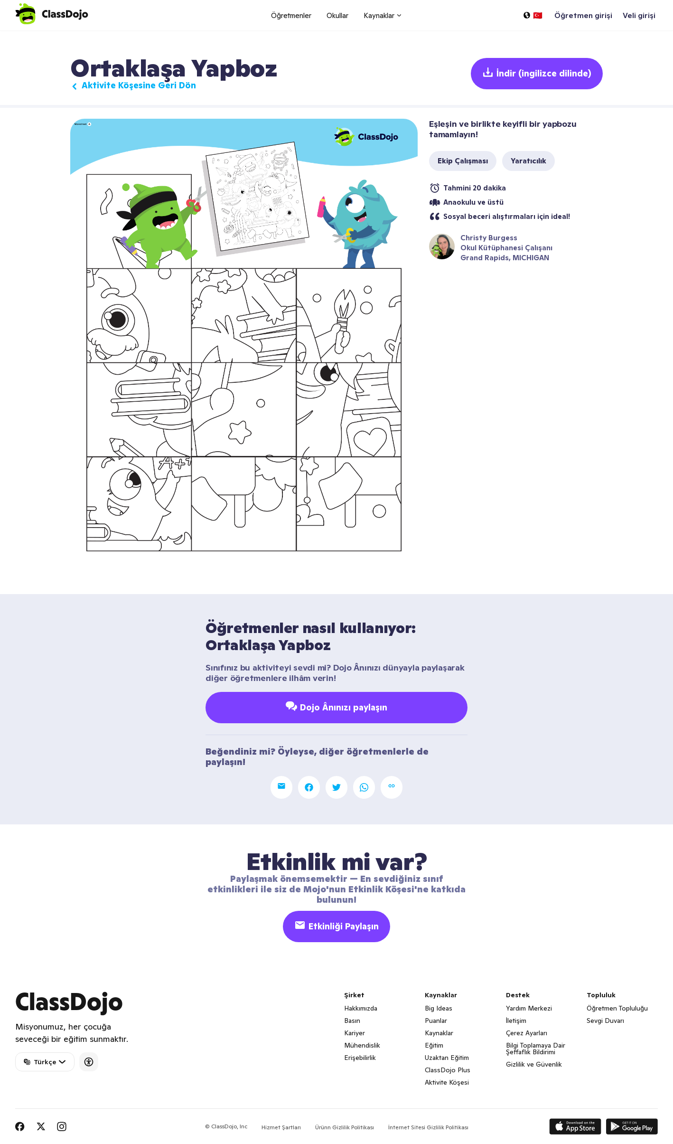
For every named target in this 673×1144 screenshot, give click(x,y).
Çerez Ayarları (526, 1033)
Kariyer (354, 1033)
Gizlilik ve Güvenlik (534, 1064)
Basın (352, 1020)
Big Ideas (438, 1008)
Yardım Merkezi (529, 1008)
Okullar (337, 15)
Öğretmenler (291, 15)
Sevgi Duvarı (605, 1020)
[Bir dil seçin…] (532, 15)
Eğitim (434, 1045)
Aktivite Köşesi (447, 1082)
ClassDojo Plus (447, 1070)
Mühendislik (362, 1045)
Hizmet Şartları (281, 1127)
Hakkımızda (360, 1008)
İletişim (516, 1020)
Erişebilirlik (360, 1057)
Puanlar (436, 1020)
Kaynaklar (439, 1033)
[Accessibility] (88, 1061)
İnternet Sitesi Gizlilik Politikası (428, 1127)
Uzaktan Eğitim (447, 1057)
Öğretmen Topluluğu (617, 1008)
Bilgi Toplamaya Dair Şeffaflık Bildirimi (535, 1048)
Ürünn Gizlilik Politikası (344, 1127)
